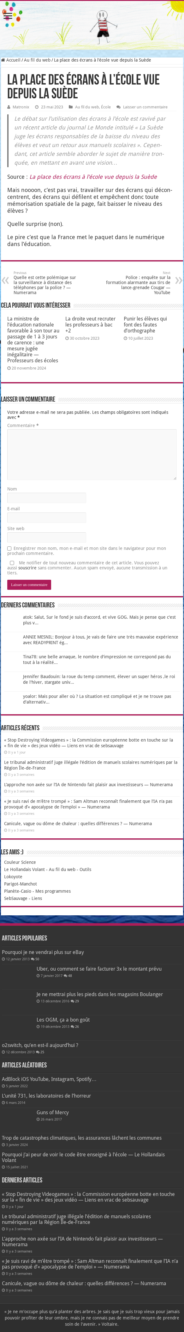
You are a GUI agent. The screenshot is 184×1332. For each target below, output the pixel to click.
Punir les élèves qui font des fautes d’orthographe (145, 325)
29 (77, 1001)
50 (37, 959)
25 (42, 1052)
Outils (85, 869)
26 (77, 1027)
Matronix (21, 107)
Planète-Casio (17, 891)
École (106, 107)
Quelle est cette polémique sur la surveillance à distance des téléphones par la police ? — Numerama (46, 283)
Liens (37, 898)
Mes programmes (53, 891)
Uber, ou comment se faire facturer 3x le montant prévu (99, 969)
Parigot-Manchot (20, 883)
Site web (15, 528)
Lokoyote (13, 876)
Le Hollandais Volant (24, 869)
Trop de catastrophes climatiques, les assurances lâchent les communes (82, 1138)
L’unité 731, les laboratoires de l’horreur (46, 1096)
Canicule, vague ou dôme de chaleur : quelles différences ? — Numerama (78, 823)
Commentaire (23, 425)
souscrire (27, 567)
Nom (12, 488)
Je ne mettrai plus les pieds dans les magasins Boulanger (100, 994)
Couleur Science (20, 862)
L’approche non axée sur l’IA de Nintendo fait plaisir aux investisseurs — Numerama (88, 784)
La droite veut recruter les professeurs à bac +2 (90, 325)
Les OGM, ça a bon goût (63, 1020)
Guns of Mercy (53, 1112)
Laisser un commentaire (145, 107)
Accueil (11, 60)
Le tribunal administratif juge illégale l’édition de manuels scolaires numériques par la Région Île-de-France (76, 1219)
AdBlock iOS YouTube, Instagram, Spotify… (49, 1079)
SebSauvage (15, 898)
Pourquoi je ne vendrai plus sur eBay (43, 952)
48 (70, 976)
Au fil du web (37, 60)
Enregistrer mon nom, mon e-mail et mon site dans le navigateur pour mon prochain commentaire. (86, 551)
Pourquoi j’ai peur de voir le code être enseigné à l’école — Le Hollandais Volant (83, 1157)
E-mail (13, 508)
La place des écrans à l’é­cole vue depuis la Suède (93, 176)
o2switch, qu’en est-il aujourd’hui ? (40, 1045)
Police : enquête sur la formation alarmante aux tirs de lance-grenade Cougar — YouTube (138, 283)
